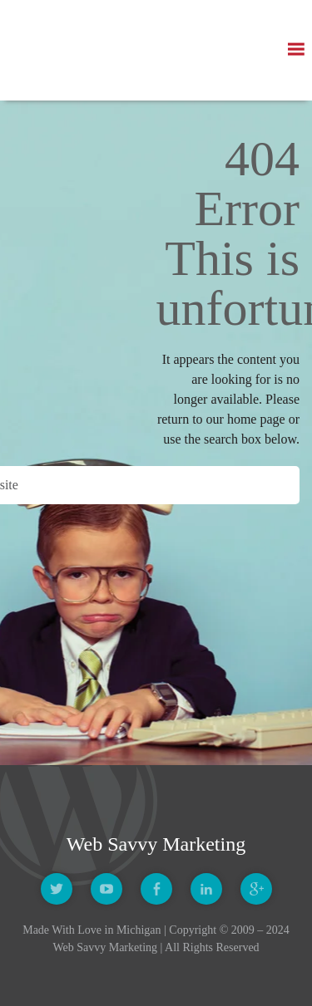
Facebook (156, 889)
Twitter (56, 889)
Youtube (106, 889)
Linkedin (206, 889)
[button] (296, 49)
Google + (256, 889)
